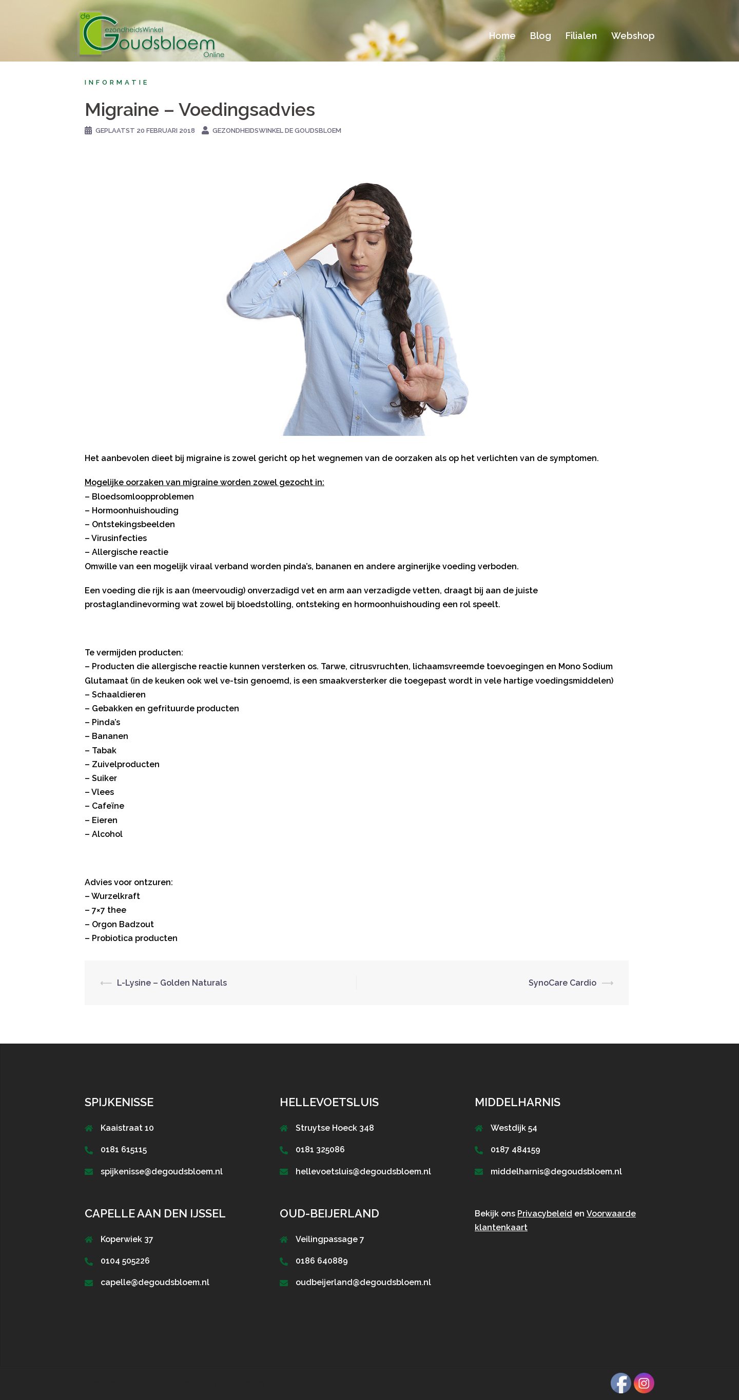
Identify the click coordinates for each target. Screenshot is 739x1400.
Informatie (117, 82)
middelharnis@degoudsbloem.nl (556, 1171)
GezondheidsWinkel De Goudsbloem (276, 130)
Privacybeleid (544, 1213)
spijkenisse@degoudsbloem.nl (162, 1171)
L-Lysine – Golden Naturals (172, 983)
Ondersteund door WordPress (137, 1383)
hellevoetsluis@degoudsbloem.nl (363, 1171)
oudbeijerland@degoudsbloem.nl (363, 1282)
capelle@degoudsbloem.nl (155, 1282)
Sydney (251, 1383)
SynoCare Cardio (562, 983)
